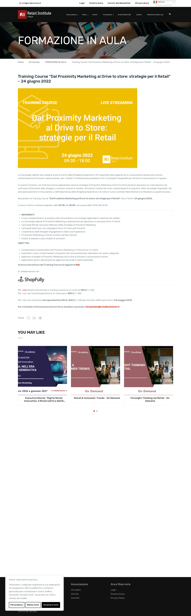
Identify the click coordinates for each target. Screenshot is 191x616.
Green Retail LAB (124, 15)
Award (139, 15)
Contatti (75, 598)
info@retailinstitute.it (31, 3)
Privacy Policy (118, 598)
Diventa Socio (96, 3)
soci (25, 290)
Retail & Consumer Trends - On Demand (97, 398)
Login (82, 3)
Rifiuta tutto (33, 605)
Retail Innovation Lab (155, 15)
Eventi (94, 15)
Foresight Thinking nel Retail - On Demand (150, 399)
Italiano (159, 2)
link (78, 265)
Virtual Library (142, 3)
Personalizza (16, 605)
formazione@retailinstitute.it (103, 307)
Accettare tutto (50, 605)
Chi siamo (76, 590)
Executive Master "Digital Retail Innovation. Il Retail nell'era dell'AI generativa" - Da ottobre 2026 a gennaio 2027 (44, 399)
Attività (75, 594)
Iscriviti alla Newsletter (119, 3)
